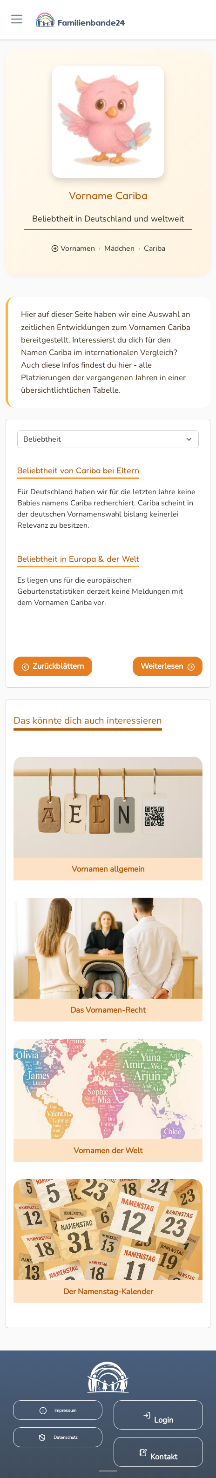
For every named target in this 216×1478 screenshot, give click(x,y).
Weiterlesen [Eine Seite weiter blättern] (168, 666)
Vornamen (78, 248)
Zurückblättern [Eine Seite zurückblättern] (53, 666)
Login (158, 1418)
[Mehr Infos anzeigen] (108, 1471)
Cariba (154, 248)
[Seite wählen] (108, 439)
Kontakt (158, 1455)
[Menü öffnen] (17, 19)
